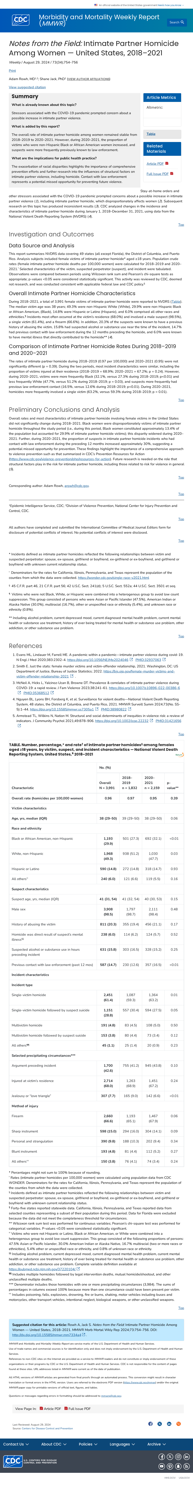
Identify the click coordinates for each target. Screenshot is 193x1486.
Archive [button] (156, 1444)
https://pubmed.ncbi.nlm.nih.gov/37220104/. (44, 1269)
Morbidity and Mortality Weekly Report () (99, 20)
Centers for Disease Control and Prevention (47, 1428)
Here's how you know (171, 5)
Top (181, 224)
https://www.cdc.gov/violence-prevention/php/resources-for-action (60, 459)
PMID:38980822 (116, 709)
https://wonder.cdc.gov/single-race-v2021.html (113, 577)
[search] (177, 23)
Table (176, 301)
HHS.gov (170, 1478)
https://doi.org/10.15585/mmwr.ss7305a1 (64, 709)
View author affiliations (88, 79)
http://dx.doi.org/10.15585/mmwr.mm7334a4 (48, 1335)
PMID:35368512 (39, 693)
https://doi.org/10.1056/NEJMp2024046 (100, 660)
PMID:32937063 (151, 660)
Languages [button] (122, 1444)
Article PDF (158, 163)
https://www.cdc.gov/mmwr (139, 1382)
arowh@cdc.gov (76, 486)
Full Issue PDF (160, 174)
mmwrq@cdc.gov (111, 1396)
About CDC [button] (54, 1444)
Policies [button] (88, 1444)
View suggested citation (27, 87)
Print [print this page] (12, 70)
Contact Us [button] (16, 1444)
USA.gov (184, 1478)
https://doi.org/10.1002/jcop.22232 (124, 721)
